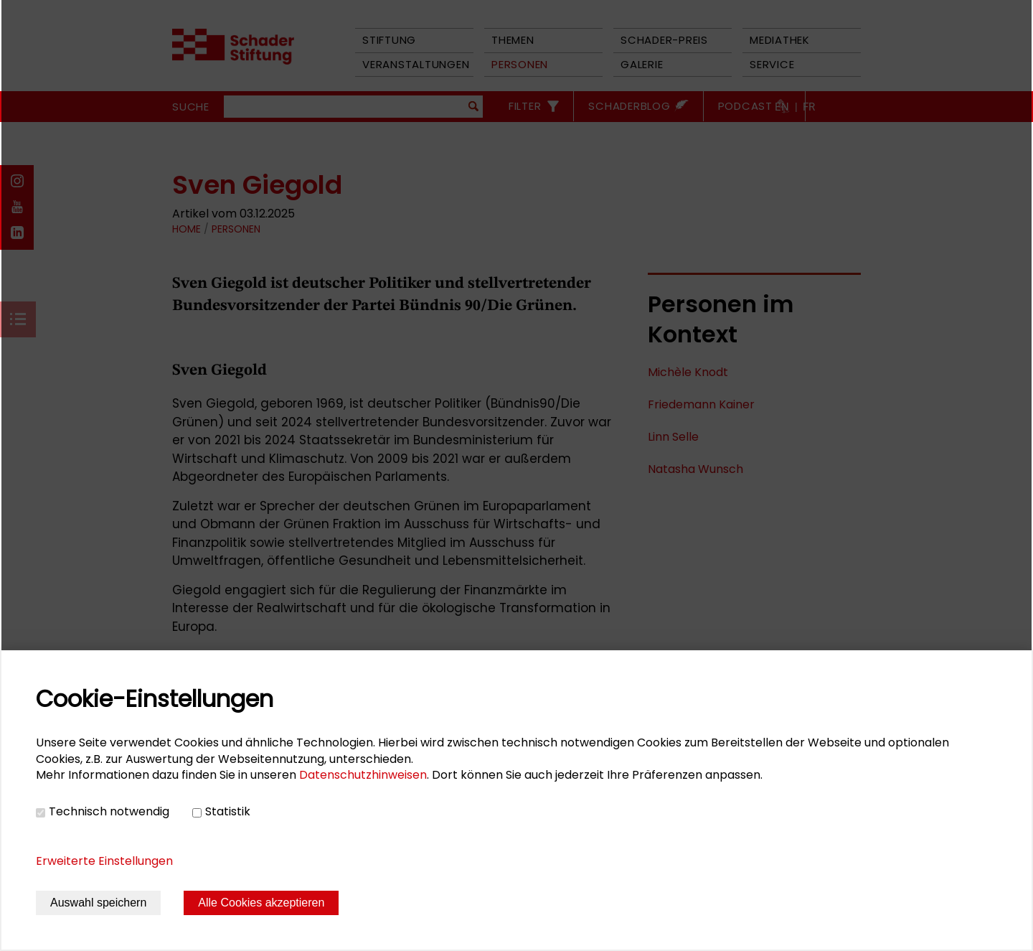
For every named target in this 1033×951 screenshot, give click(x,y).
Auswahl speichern (98, 902)
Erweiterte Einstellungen (104, 861)
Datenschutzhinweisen (363, 775)
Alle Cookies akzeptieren (261, 902)
